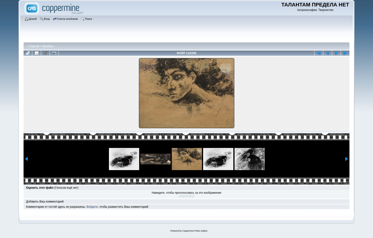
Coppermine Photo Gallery (194, 231)
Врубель (48, 46)
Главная (33, 46)
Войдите (92, 206)
